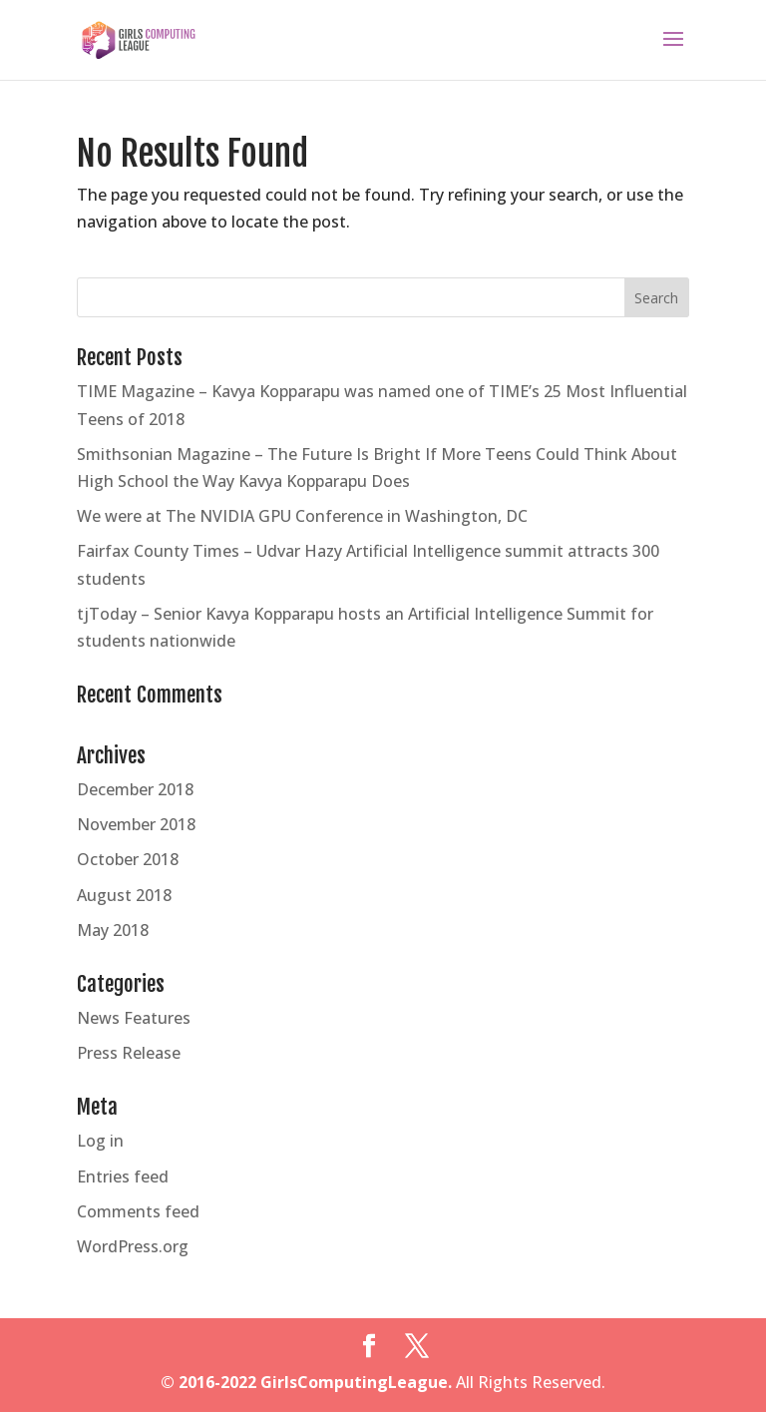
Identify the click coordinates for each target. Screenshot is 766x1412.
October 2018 (128, 859)
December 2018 (135, 789)
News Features (134, 1018)
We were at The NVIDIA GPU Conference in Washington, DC (302, 516)
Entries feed (123, 1176)
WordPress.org (133, 1246)
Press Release (129, 1053)
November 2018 (136, 824)
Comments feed (138, 1211)
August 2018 (124, 895)
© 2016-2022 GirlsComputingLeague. (306, 1382)
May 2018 (113, 930)
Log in (100, 1141)
